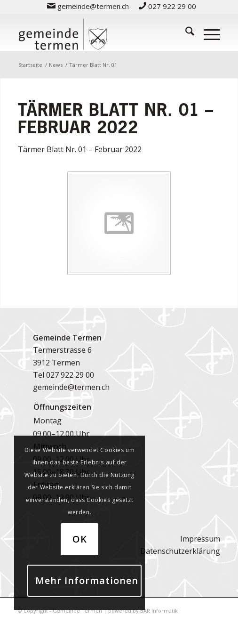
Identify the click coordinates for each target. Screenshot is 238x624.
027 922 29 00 (70, 375)
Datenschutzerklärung (180, 551)
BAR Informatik (159, 610)
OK (79, 539)
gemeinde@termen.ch (71, 387)
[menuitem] (88, 5)
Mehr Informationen (86, 580)
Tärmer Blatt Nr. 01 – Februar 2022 (80, 149)
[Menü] (207, 32)
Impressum (200, 539)
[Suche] (185, 32)
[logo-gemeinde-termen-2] (99, 32)
